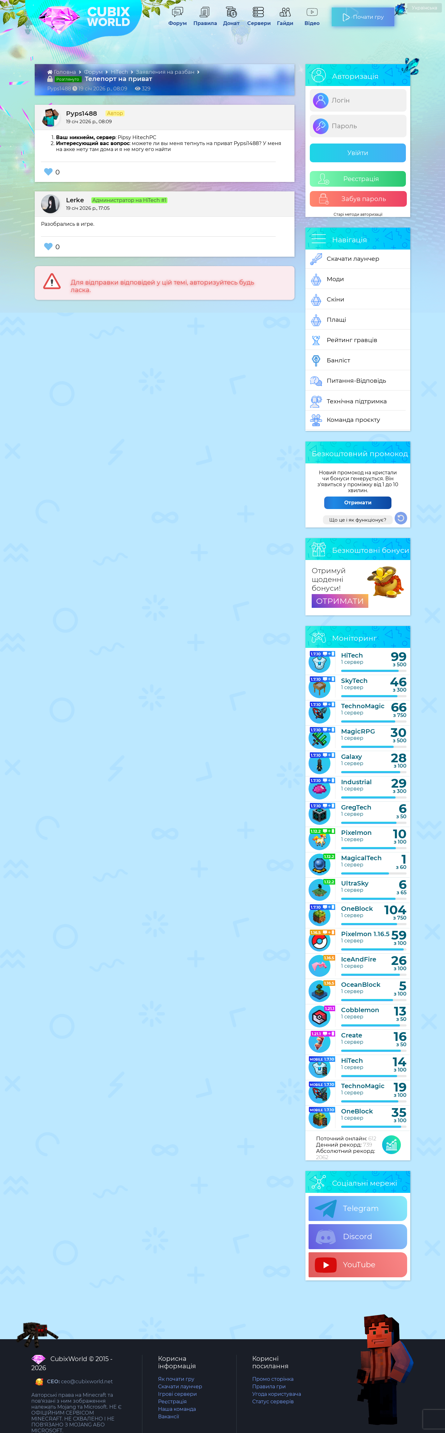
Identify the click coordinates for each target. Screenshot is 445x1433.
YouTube (345, 1265)
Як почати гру (176, 1379)
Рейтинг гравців (343, 340)
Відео (309, 20)
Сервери (258, 20)
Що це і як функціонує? (357, 520)
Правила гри (269, 1387)
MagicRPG (358, 731)
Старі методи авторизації (358, 214)
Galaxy (351, 756)
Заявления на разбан (166, 72)
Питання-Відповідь (348, 381)
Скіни (327, 300)
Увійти (357, 153)
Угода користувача (276, 1394)
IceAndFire (358, 959)
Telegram (347, 1209)
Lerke (75, 200)
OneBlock (357, 908)
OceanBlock (361, 984)
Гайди (282, 20)
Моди (327, 279)
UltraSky (355, 883)
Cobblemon (360, 1010)
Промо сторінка (273, 1379)
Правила (204, 20)
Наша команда (177, 1409)
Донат (229, 20)
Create (351, 1035)
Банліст (330, 361)
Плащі (328, 320)
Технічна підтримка (348, 402)
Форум (175, 20)
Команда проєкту (345, 420)
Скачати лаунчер (344, 259)
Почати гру (363, 14)
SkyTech (354, 680)
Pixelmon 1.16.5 (365, 934)
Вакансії (168, 1417)
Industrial (356, 782)
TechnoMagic (363, 706)
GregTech (356, 807)
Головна (62, 72)
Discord (343, 1237)
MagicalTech (361, 858)
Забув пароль (352, 199)
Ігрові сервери (177, 1394)
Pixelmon (356, 832)
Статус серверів (273, 1402)
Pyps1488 (81, 113)
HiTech (120, 72)
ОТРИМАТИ (340, 601)
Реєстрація (348, 179)
